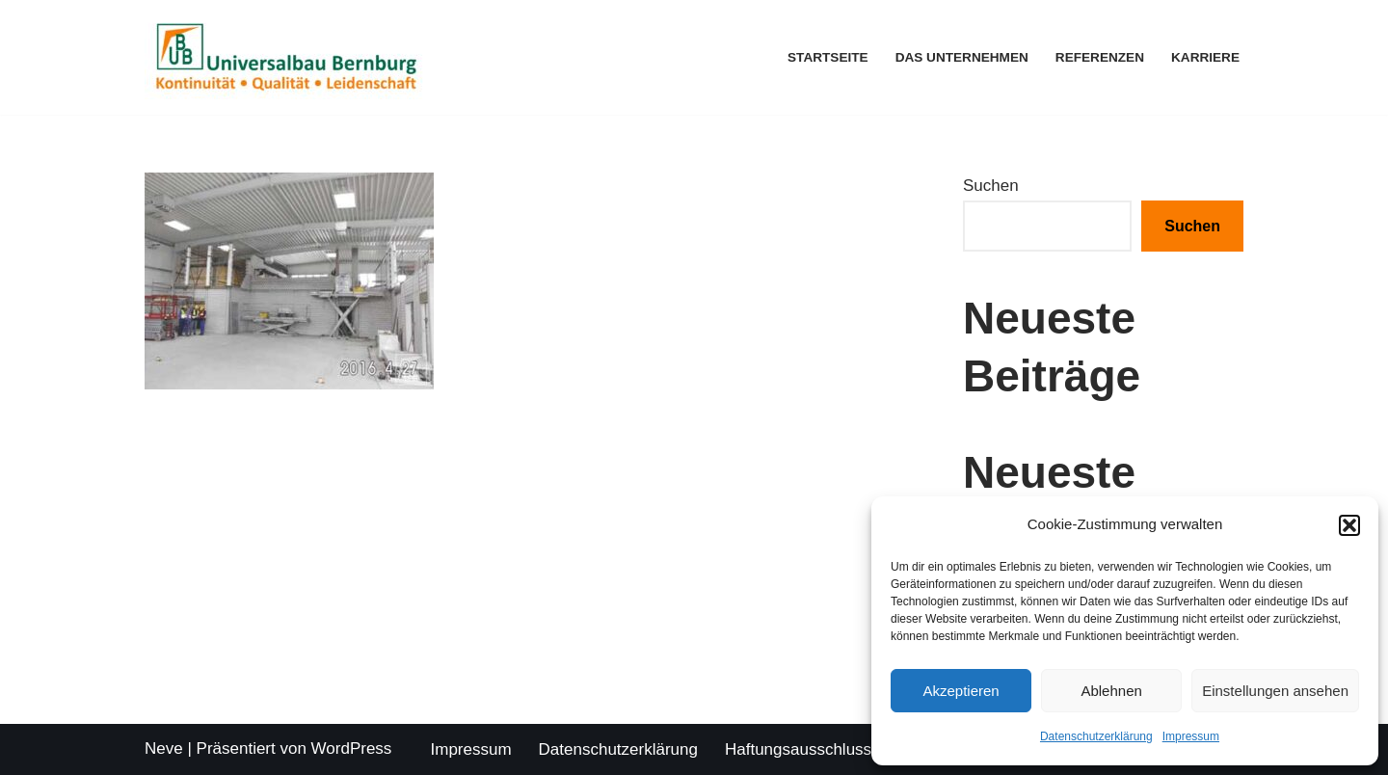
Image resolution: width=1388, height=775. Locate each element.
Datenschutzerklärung (1096, 736)
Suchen (991, 185)
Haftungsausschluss (798, 749)
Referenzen (1099, 57)
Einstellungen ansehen (1275, 690)
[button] (1349, 525)
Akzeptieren (960, 690)
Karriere (1205, 57)
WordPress (351, 748)
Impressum (1190, 736)
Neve (164, 748)
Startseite (827, 57)
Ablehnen (1111, 690)
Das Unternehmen (961, 57)
